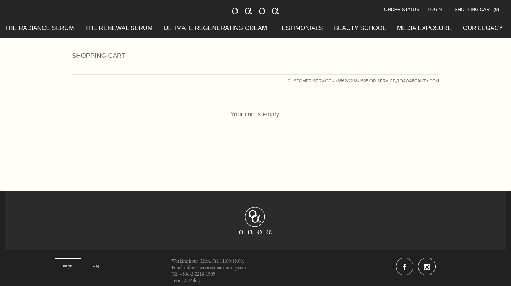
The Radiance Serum (39, 28)
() (476, 9)
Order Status (401, 9)
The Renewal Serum (119, 28)
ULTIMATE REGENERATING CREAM (215, 28)
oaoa (255, 221)
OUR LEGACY (483, 28)
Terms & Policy (185, 280)
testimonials (300, 28)
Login (435, 9)
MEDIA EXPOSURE (424, 28)
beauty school (360, 28)
